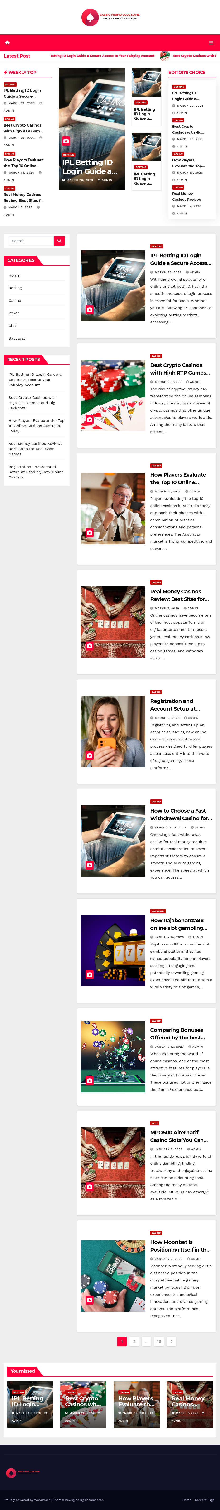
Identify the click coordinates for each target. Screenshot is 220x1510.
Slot (12, 325)
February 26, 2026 (171, 827)
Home (14, 275)
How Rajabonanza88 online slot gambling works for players (176, 928)
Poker (14, 313)
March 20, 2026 (22, 103)
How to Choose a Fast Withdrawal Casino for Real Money (179, 818)
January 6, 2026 (169, 1149)
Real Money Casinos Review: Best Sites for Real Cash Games (24, 200)
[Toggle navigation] (211, 42)
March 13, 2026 (21, 172)
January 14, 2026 (170, 937)
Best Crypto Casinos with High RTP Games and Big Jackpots (24, 131)
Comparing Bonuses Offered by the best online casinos (176, 1037)
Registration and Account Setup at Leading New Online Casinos (36, 471)
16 (159, 1341)
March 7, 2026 (21, 207)
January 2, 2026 (169, 1259)
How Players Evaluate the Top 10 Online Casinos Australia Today (37, 425)
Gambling (158, 911)
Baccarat (17, 338)
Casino (9, 119)
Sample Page (205, 1500)
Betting (10, 84)
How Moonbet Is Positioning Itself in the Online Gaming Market (180, 1250)
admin (105, 180)
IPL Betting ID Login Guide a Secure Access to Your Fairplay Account (35, 379)
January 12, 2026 (170, 1046)
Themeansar (94, 1500)
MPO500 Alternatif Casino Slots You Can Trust (177, 1140)
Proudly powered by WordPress (27, 1500)
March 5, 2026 (168, 718)
